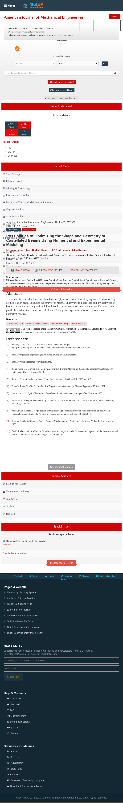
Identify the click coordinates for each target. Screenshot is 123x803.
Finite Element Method (37, 323)
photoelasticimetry (60, 323)
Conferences (84, 16)
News (100, 16)
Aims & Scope (12, 174)
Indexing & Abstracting (16, 188)
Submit (114, 16)
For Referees (13, 757)
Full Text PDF (45, 270)
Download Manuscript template (26, 780)
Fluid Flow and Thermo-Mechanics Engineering (24, 541)
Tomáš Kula (47, 250)
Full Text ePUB (79, 270)
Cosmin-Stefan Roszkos (74, 250)
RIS (9, 147)
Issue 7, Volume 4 (61, 106)
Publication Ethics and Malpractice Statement (28, 202)
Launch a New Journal (19, 609)
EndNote (12, 155)
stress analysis (78, 323)
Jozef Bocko (32, 250)
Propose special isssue (61, 562)
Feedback (13, 704)
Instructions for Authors (17, 195)
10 (8, 421)
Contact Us (14, 698)
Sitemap (13, 733)
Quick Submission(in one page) (23, 627)
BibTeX (11, 151)
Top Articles (10, 499)
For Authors (13, 751)
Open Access (14, 774)
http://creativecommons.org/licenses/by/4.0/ (56, 332)
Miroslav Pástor (15, 250)
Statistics (9, 506)
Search (86, 25)
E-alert (113, 25)
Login (100, 25)
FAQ (10, 710)
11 (8, 431)
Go (104, 63)
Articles (35, 16)
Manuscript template (62, 467)
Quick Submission (61, 289)
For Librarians (14, 768)
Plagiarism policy (13, 209)
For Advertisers (15, 762)
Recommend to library (16, 491)
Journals (21, 16)
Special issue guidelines (15, 553)
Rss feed (9, 514)
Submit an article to (61, 81)
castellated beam (15, 323)
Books (69, 16)
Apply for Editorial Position (21, 598)
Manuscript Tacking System (22, 592)
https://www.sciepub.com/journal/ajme (30, 32)
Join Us (12, 727)
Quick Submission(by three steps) (25, 632)
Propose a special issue (61, 90)
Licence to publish (14, 216)
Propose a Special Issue (19, 603)
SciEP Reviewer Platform (20, 621)
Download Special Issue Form (24, 786)
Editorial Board (12, 181)
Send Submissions (18, 721)
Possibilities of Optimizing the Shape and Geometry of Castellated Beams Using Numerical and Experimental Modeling (55, 240)
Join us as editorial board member (61, 98)
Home (8, 16)
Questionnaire (16, 715)
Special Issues (52, 16)
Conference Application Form (22, 615)
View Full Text (22, 270)
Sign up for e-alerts (14, 483)
